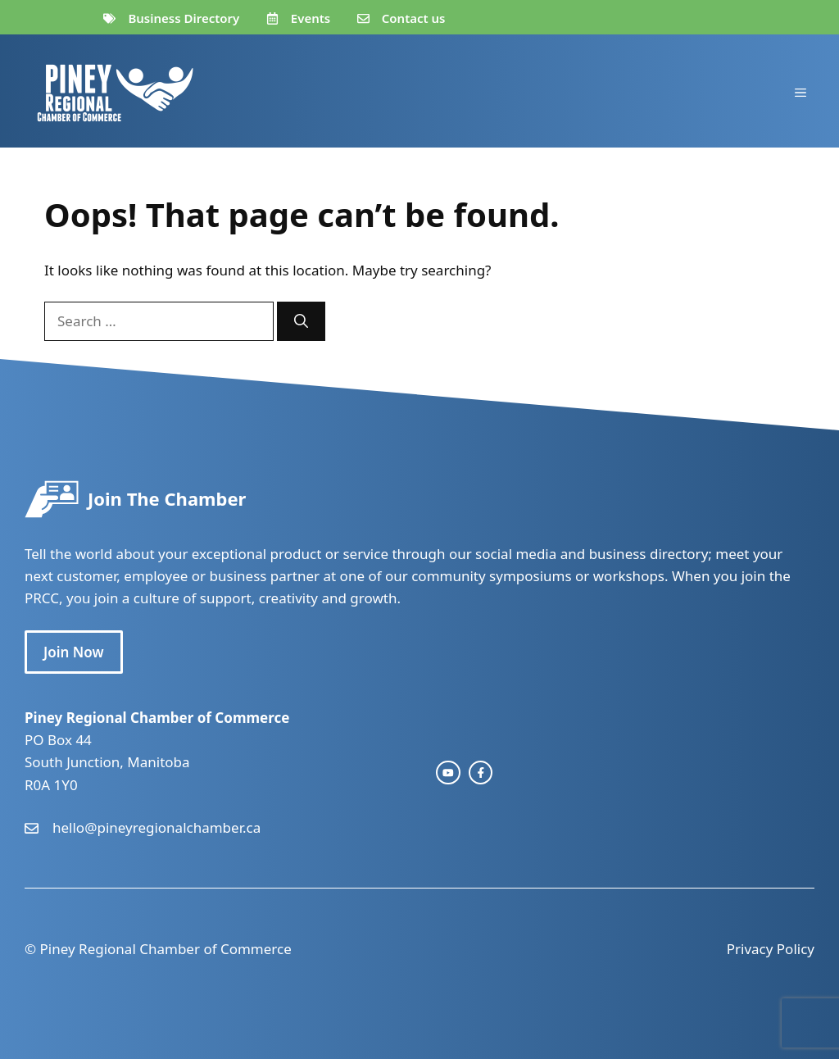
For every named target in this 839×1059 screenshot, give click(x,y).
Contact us (414, 18)
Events (310, 18)
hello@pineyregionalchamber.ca (156, 827)
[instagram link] (448, 773)
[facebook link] (481, 773)
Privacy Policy (770, 948)
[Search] (301, 321)
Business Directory (183, 18)
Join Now (73, 652)
